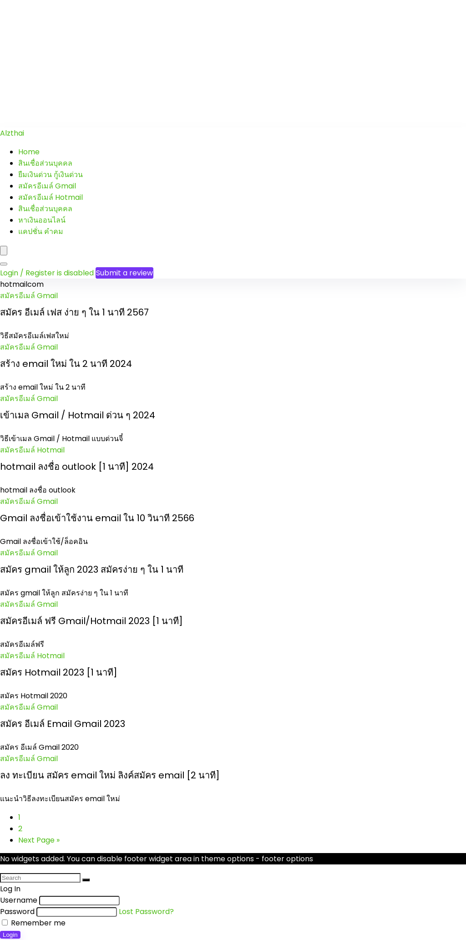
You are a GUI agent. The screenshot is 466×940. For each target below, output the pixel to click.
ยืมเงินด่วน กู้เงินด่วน (50, 174)
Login (10, 934)
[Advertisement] (233, 63)
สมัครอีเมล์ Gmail (47, 186)
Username (18, 900)
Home (29, 152)
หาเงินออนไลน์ (42, 220)
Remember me (34, 923)
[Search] (3, 264)
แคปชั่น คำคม (40, 231)
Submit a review (124, 273)
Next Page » (39, 840)
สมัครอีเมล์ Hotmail (50, 197)
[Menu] (3, 250)
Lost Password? (146, 911)
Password (17, 911)
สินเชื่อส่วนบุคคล (45, 163)
